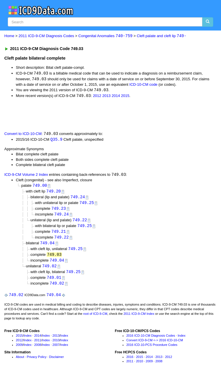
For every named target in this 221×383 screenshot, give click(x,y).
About (20, 361)
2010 (55, 344)
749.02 (49, 270)
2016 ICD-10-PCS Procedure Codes (151, 349)
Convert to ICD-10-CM (22, 134)
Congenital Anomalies (105, 36)
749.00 (40, 187)
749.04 (47, 246)
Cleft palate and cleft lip (161, 36)
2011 (37, 344)
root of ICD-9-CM (95, 318)
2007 (55, 349)
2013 (106, 96)
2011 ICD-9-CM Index (138, 318)
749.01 (54, 281)
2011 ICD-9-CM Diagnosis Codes (46, 36)
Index (28, 340)
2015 (125, 96)
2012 (97, 96)
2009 (19, 349)
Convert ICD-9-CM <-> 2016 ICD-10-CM (154, 344)
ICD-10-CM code (143, 85)
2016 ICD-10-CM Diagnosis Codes (150, 340)
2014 (116, 96)
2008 (37, 349)
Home (9, 36)
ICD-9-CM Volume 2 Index (26, 176)
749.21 (58, 234)
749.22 (80, 222)
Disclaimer (56, 361)
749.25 (86, 204)
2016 (129, 361)
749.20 (53, 193)
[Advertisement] (69, 115)
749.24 (78, 198)
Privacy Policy (36, 361)
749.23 (58, 210)
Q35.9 (56, 140)
